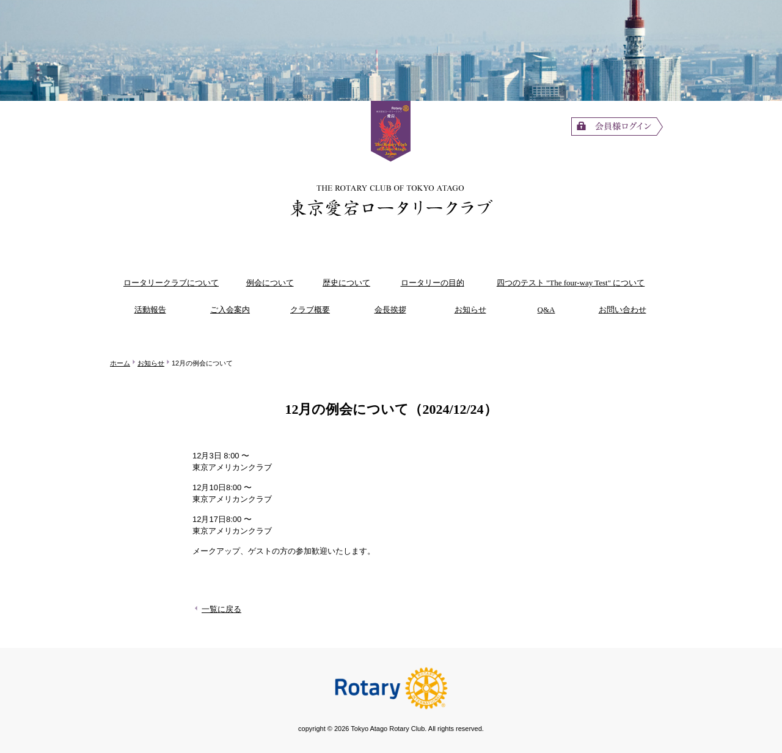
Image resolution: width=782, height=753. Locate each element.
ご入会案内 (230, 309)
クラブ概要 (310, 309)
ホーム (120, 363)
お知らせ (470, 309)
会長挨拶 (390, 309)
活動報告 (150, 309)
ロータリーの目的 (432, 282)
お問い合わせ (622, 309)
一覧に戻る (216, 609)
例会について (270, 282)
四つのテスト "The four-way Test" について (571, 282)
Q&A (546, 309)
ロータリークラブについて (171, 282)
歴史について (346, 282)
